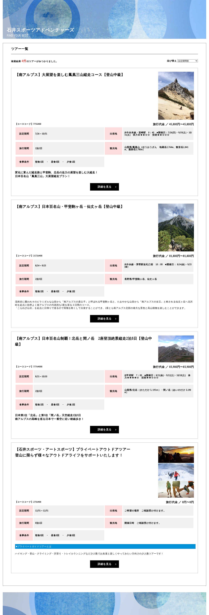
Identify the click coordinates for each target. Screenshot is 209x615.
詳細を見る (104, 187)
